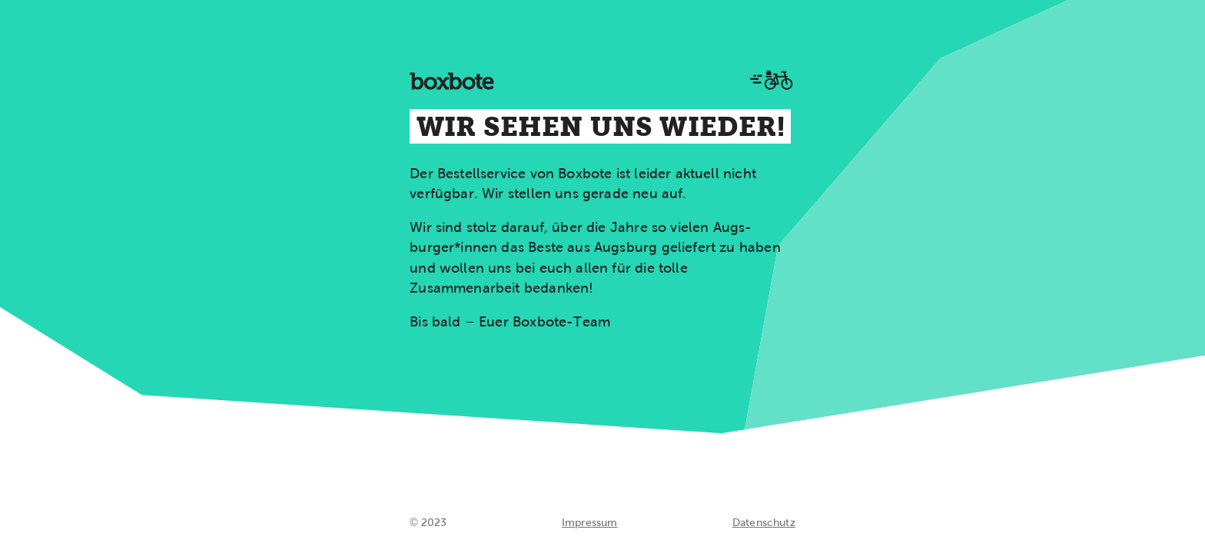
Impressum (590, 522)
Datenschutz (763, 522)
